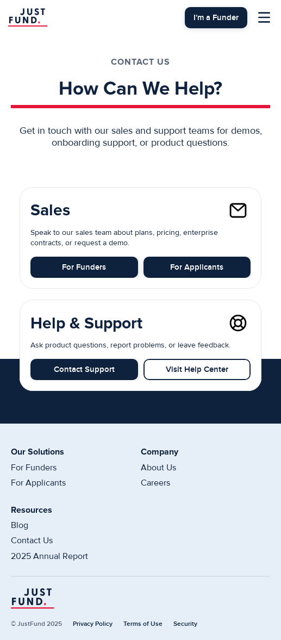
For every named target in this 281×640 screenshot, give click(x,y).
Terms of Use (143, 624)
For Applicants (38, 482)
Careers (155, 482)
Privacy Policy (93, 624)
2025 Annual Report (49, 556)
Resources (31, 510)
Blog (19, 525)
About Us (158, 467)
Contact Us (32, 540)
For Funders (34, 467)
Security (185, 624)
